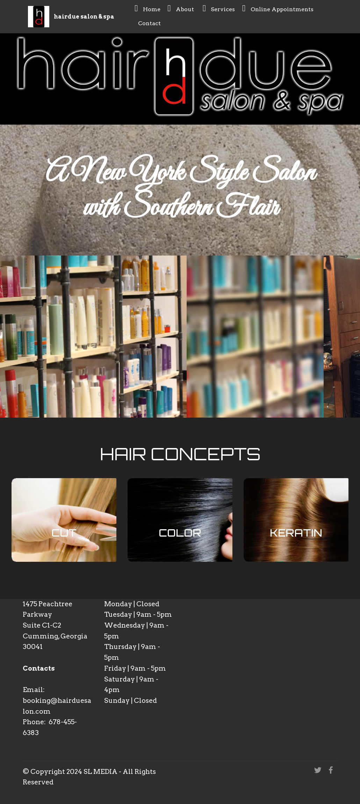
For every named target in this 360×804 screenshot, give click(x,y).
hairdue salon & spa (84, 16)
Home (147, 8)
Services (219, 8)
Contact (148, 22)
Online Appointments (278, 8)
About (181, 8)
